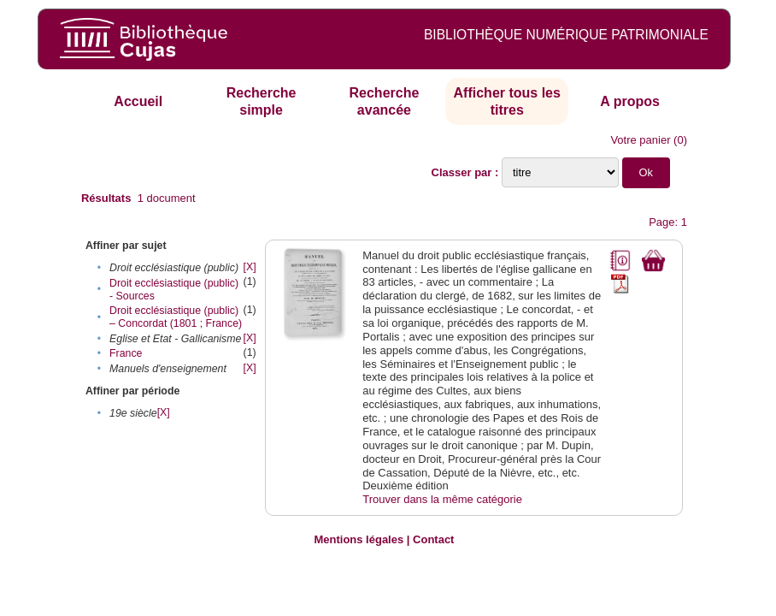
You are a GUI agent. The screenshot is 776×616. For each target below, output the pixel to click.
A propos (630, 101)
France (125, 353)
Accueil (138, 101)
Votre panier (640, 139)
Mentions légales (358, 539)
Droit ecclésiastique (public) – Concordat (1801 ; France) (175, 317)
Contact (433, 539)
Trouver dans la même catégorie (442, 499)
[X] (250, 267)
